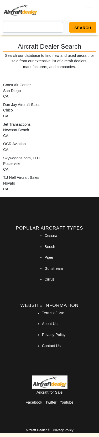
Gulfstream (53, 268)
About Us (50, 324)
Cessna (50, 235)
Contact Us (51, 346)
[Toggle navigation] (89, 10)
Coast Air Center (17, 85)
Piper (48, 257)
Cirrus (49, 279)
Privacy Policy (54, 335)
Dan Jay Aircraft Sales (21, 105)
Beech (49, 247)
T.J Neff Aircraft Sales (21, 177)
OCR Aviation (14, 144)
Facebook (34, 402)
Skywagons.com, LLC (21, 158)
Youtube (66, 402)
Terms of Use (53, 313)
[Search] (33, 27)
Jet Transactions (17, 124)
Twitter (50, 402)
